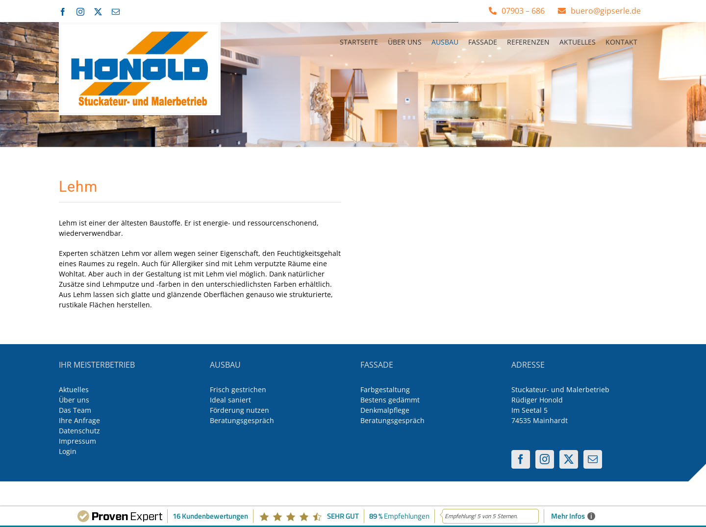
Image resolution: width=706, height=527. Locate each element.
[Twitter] (568, 459)
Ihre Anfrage (79, 420)
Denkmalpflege (384, 410)
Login (67, 451)
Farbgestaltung (385, 389)
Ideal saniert (230, 399)
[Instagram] (544, 459)
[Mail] (592, 459)
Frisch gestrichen (238, 389)
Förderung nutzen (239, 410)
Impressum (77, 441)
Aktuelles (74, 389)
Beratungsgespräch (242, 420)
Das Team (75, 410)
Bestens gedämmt (390, 399)
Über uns (74, 399)
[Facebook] (520, 459)
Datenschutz (79, 430)
